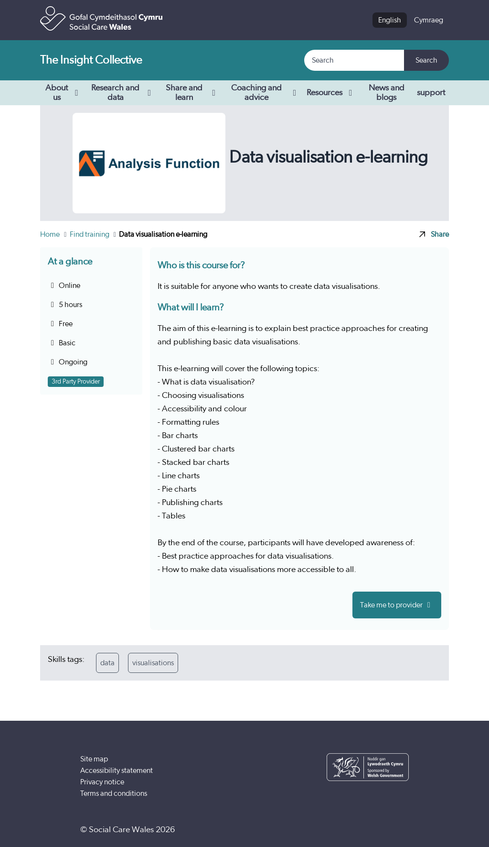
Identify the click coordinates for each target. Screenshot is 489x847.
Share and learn (192, 92)
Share (434, 234)
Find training (90, 234)
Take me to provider (397, 605)
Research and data (122, 92)
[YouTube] (369, 829)
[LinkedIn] (398, 829)
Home (50, 234)
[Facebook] (340, 829)
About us (63, 92)
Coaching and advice (265, 92)
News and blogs (386, 93)
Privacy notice (102, 782)
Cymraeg (428, 20)
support (431, 92)
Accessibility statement (116, 770)
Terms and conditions (113, 793)
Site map (94, 759)
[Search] (354, 60)
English (389, 20)
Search (426, 60)
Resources (331, 92)
